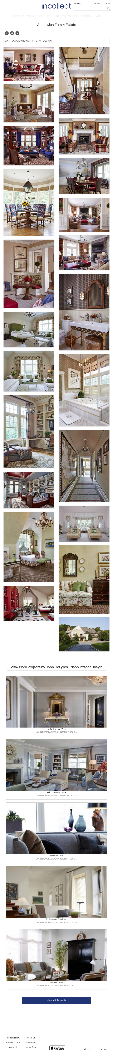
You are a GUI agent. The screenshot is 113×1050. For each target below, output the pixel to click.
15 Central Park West (56, 729)
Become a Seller (13, 1043)
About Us (31, 1038)
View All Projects (56, 1000)
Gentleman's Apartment (56, 919)
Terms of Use (31, 1047)
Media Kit (13, 1047)
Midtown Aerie (56, 856)
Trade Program (13, 1038)
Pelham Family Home (56, 792)
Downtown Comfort (56, 983)
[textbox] (90, 8)
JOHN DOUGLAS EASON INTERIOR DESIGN (56, 732)
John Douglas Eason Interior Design (28, 41)
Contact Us (31, 1043)
